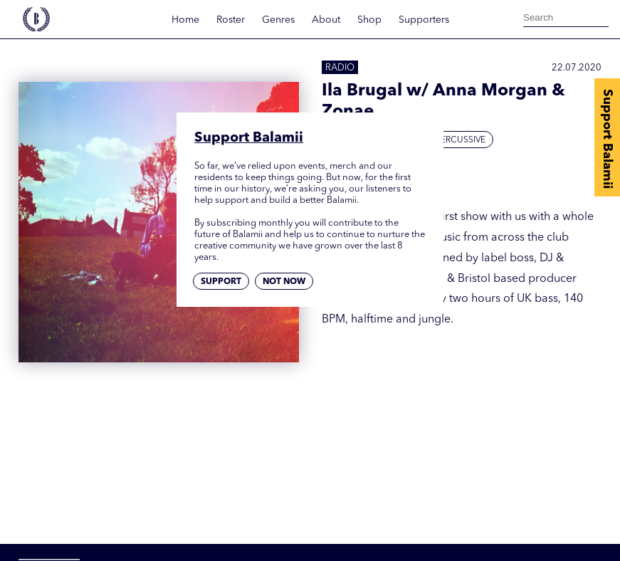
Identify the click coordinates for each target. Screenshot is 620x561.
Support (221, 282)
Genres (278, 20)
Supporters (424, 20)
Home (185, 20)
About (326, 20)
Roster (230, 20)
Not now (284, 282)
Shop (369, 20)
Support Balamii (607, 139)
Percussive (460, 140)
